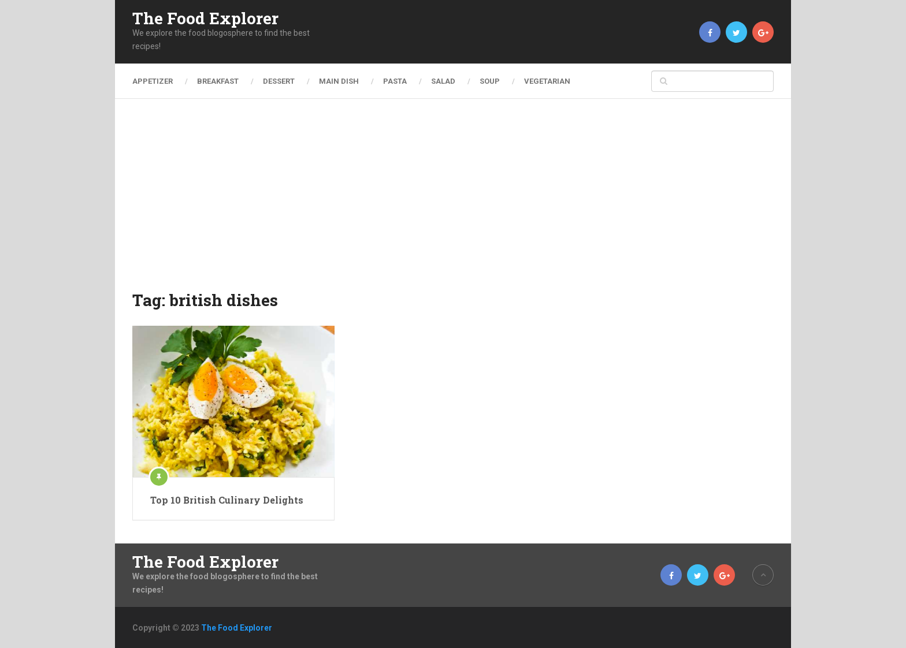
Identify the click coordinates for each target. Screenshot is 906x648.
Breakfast (218, 81)
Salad (443, 81)
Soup (490, 81)
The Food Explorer (205, 18)
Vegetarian (547, 81)
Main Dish (339, 81)
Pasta (395, 81)
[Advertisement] (453, 202)
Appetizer (152, 81)
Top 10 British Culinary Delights (226, 500)
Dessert (279, 81)
